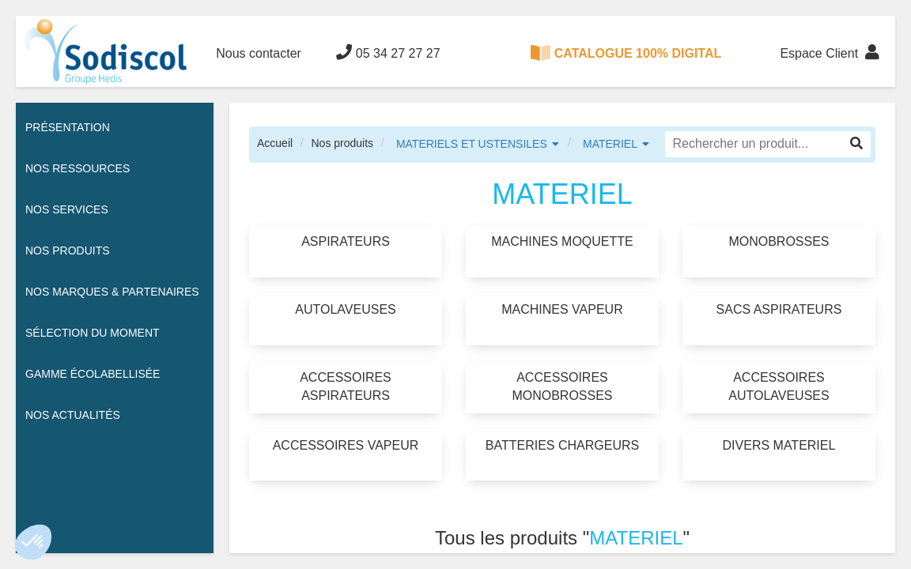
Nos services (66, 209)
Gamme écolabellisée (92, 373)
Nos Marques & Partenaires (112, 291)
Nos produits (342, 143)
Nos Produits (67, 250)
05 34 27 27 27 (388, 52)
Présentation (67, 127)
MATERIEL (610, 144)
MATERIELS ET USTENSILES (471, 144)
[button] (33, 542)
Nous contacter (258, 53)
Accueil (275, 143)
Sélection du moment (92, 332)
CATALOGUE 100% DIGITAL (626, 53)
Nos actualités (72, 415)
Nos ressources (77, 168)
